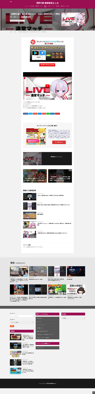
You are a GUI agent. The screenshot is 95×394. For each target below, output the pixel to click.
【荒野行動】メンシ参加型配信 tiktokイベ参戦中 (57, 299)
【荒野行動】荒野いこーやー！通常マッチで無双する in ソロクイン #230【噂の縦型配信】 (27, 341)
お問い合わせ (39, 321)
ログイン (35, 246)
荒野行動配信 (40, 214)
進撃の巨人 (63, 6)
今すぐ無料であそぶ (59, 142)
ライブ (53, 6)
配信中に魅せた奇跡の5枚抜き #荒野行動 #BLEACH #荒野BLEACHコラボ (52, 205)
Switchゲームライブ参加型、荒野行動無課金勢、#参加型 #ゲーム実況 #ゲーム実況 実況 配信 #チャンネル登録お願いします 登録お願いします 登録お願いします (19, 301)
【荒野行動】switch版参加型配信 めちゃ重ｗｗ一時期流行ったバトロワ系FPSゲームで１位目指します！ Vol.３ (19, 281)
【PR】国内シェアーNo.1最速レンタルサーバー (47, 338)
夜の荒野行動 (70, 279)
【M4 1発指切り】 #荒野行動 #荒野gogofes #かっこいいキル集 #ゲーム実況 (27, 351)
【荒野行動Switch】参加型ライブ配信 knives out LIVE (75, 299)
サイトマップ (39, 324)
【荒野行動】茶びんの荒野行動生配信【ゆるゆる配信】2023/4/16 (52, 234)
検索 (11, 328)
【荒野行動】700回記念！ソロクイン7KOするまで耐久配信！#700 (27, 377)
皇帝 (67, 6)
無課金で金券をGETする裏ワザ (43, 335)
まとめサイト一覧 (40, 352)
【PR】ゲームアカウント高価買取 (44, 341)
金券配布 (57, 6)
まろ (20, 364)
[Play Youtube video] (47, 86)
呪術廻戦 (37, 6)
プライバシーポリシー (41, 328)
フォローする (57, 158)
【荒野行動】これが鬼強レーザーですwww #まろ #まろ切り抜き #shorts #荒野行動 (27, 368)
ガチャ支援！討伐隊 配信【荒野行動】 (27, 358)
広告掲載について (40, 331)
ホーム (26, 6)
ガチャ (41, 6)
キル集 (49, 6)
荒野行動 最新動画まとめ (47, 3)
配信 (45, 6)
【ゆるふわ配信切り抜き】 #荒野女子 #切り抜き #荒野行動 (53, 195)
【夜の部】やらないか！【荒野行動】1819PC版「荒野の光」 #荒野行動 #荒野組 (54, 224)
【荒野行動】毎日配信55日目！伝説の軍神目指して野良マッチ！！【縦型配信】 (32, 31)
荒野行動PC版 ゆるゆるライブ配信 (36, 279)
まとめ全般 (31, 6)
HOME (11, 31)
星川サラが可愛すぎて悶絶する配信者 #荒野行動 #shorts (38, 299)
